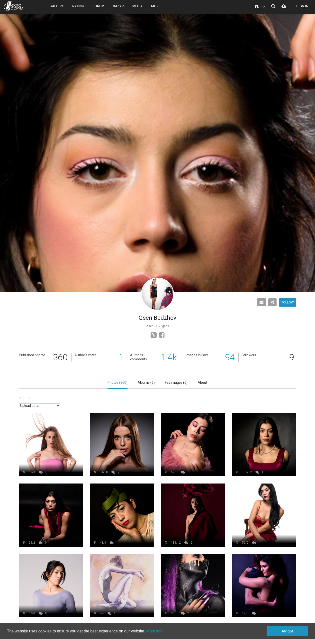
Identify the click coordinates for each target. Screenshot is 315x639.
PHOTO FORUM (13, 5)
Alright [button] (287, 631)
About (202, 382)
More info (154, 631)
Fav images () (176, 382)
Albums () (146, 382)
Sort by (24, 398)
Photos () (117, 382)
